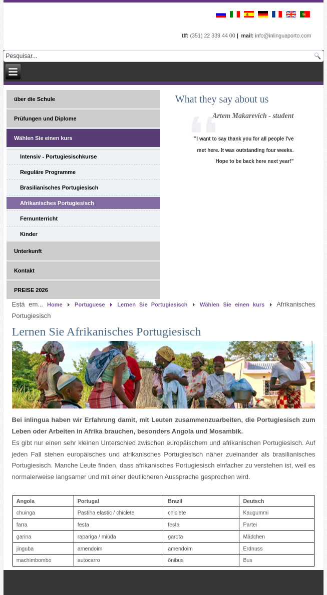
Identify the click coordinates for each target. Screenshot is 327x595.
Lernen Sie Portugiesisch (152, 305)
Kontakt (24, 271)
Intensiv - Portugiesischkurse (58, 157)
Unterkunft (28, 251)
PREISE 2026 (31, 290)
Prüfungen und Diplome (45, 119)
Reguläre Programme (48, 172)
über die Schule (34, 99)
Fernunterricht (39, 219)
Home (55, 305)
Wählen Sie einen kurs (43, 138)
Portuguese (90, 305)
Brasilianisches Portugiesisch (59, 187)
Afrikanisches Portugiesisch (57, 203)
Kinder (29, 234)
